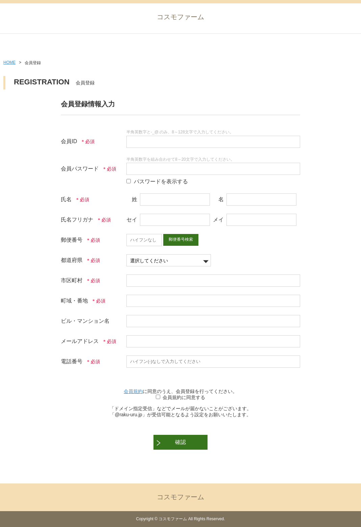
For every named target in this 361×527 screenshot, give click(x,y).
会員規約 (133, 391)
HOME (9, 62)
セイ (131, 219)
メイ (218, 219)
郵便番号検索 (181, 239)
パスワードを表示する (161, 181)
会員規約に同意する (184, 397)
